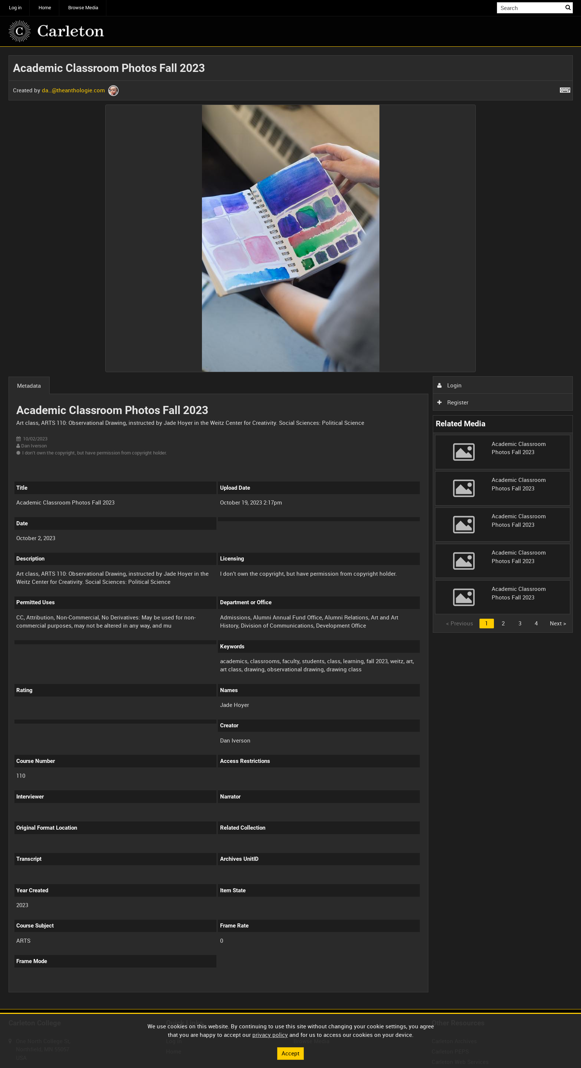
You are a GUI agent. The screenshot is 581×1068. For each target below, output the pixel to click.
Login (449, 385)
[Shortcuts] (565, 88)
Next (558, 623)
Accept (290, 1053)
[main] (291, 528)
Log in (15, 7)
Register (452, 402)
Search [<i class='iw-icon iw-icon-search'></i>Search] (568, 7)
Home (45, 7)
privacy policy (270, 1034)
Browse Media (83, 7)
